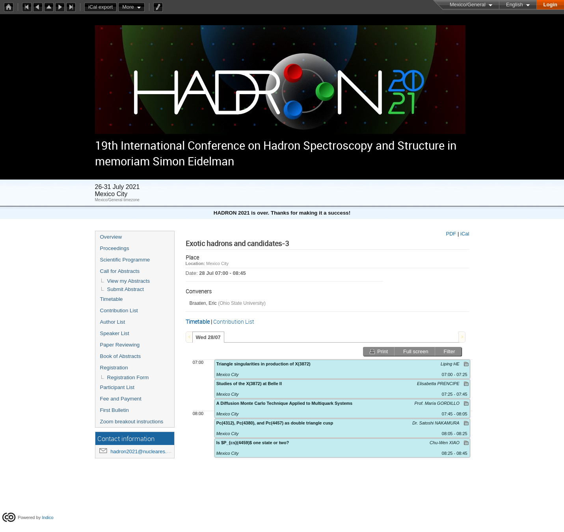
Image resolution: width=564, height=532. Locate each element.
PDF (451, 234)
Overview (111, 237)
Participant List (117, 387)
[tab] (208, 337)
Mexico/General (468, 4)
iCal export (102, 7)
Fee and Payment (120, 399)
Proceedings (114, 248)
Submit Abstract (125, 289)
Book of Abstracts (120, 356)
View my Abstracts (128, 281)
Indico (47, 517)
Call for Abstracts (120, 271)
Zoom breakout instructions (132, 421)
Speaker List (114, 333)
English (514, 4)
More (128, 7)
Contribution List (119, 310)
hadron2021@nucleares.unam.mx (149, 451)
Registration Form (128, 377)
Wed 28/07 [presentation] (208, 337)
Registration (114, 368)
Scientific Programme (125, 260)
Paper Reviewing (120, 345)
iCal (464, 234)
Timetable (111, 299)
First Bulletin (114, 410)
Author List (112, 322)
